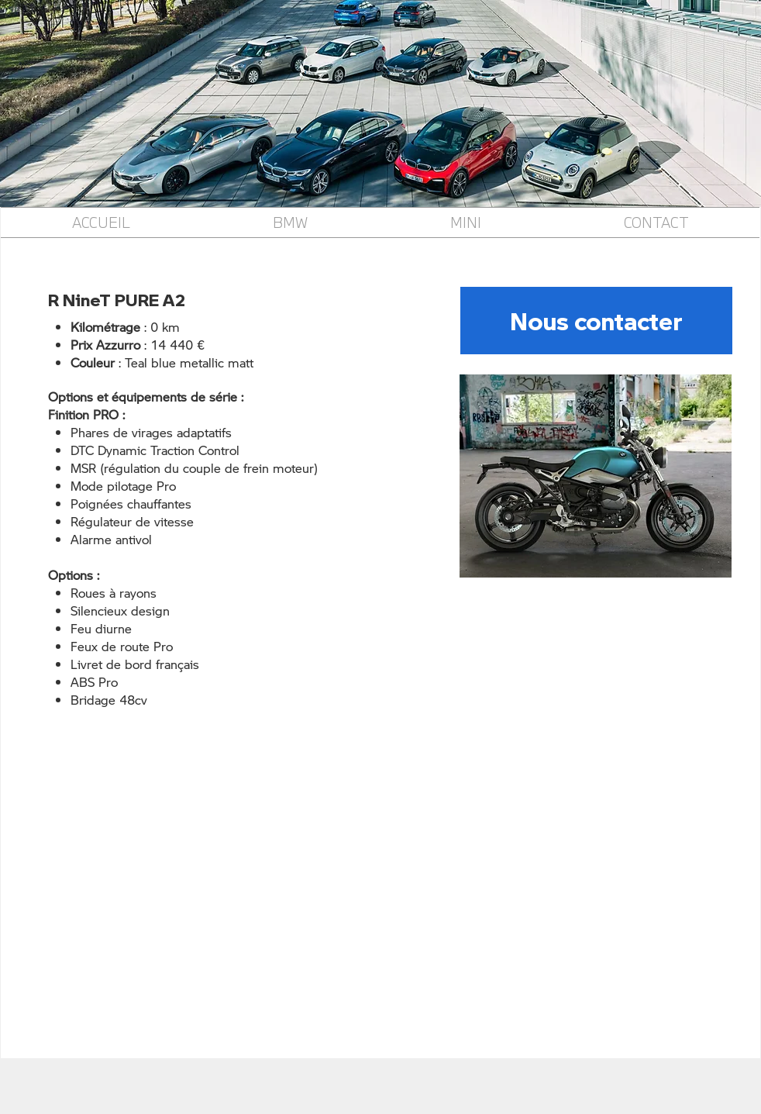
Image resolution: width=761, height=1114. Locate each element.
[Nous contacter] (596, 320)
